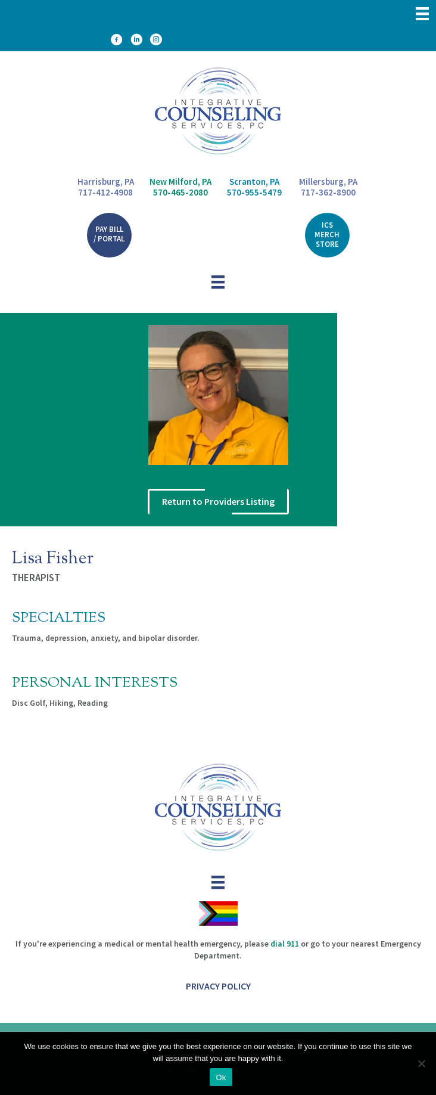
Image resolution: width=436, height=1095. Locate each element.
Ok (221, 1077)
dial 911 (284, 943)
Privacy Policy (218, 986)
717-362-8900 (328, 192)
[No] (421, 1063)
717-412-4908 (105, 192)
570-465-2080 (180, 192)
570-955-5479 (254, 192)
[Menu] (422, 13)
